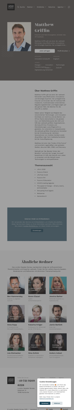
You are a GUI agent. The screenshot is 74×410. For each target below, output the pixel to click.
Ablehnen (57, 403)
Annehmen (45, 403)
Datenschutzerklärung (46, 398)
